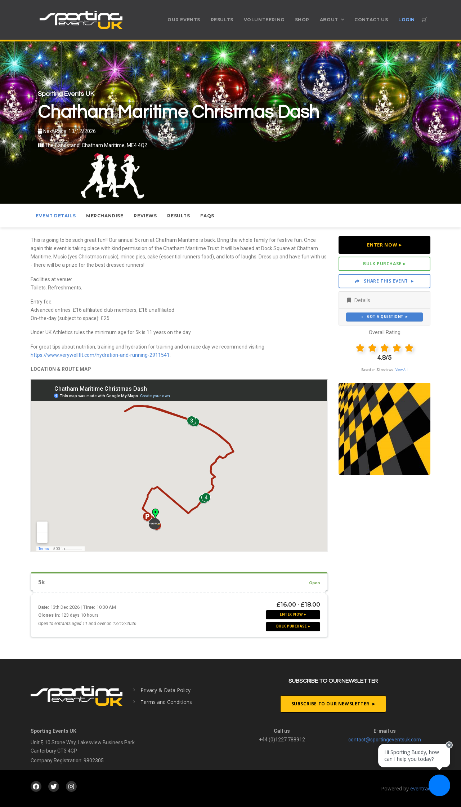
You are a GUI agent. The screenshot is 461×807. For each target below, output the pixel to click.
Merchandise (105, 215)
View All (401, 369)
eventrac (420, 788)
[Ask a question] (439, 785)
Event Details (56, 215)
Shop (302, 19)
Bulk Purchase (291, 626)
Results (222, 19)
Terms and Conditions (166, 702)
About (329, 19)
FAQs (207, 215)
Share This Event (382, 281)
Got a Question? (383, 316)
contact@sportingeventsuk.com (384, 739)
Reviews (145, 215)
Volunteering (264, 19)
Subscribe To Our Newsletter (331, 704)
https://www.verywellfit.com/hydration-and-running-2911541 (100, 355)
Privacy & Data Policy (165, 690)
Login (406, 19)
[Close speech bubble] (449, 745)
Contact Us (371, 19)
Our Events (183, 19)
